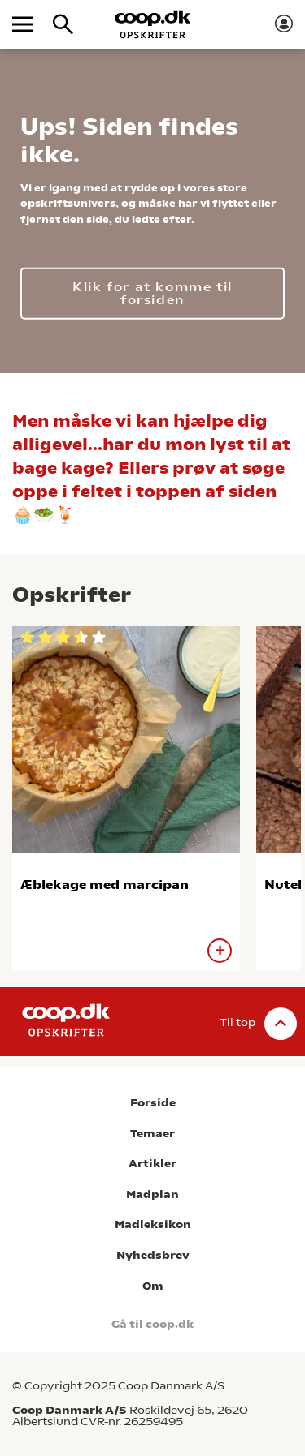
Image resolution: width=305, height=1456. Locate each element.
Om (152, 1286)
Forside (153, 1103)
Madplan (152, 1194)
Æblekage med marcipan (104, 884)
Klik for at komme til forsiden (152, 292)
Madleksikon (153, 1224)
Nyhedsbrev (153, 1255)
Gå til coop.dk (152, 1324)
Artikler (152, 1163)
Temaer (152, 1133)
